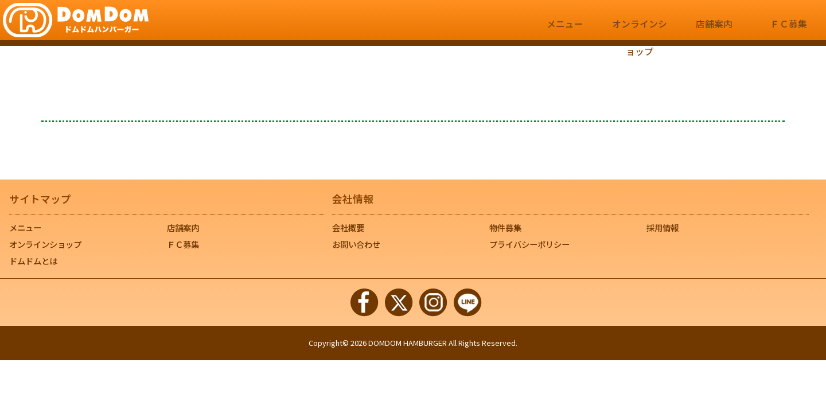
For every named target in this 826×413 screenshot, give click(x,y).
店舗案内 (714, 29)
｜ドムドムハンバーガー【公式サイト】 (76, 20)
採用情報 (662, 227)
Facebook (364, 302)
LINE (467, 302)
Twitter (398, 302)
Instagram (433, 302)
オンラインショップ (639, 29)
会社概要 (348, 227)
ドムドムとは (33, 261)
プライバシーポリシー (529, 244)
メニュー (565, 29)
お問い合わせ (356, 244)
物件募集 (505, 227)
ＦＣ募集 (789, 29)
